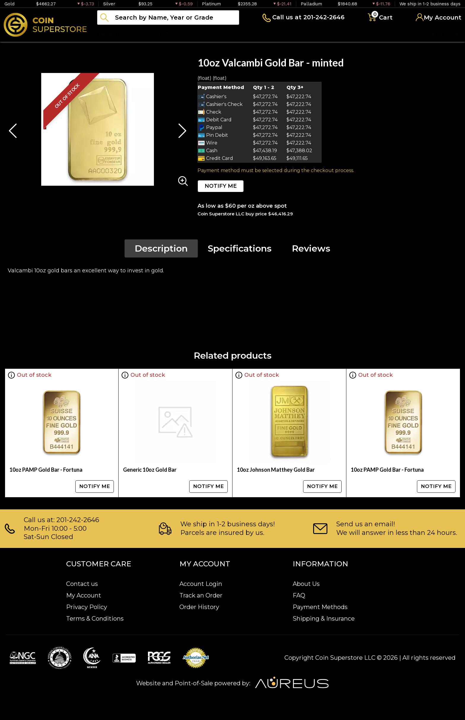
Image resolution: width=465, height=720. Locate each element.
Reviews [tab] (311, 248)
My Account (83, 595)
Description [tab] (161, 248)
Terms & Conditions (95, 618)
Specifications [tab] (240, 248)
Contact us (82, 583)
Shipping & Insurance (324, 618)
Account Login (200, 583)
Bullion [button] (109, 33)
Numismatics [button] (157, 33)
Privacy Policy (86, 607)
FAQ (299, 595)
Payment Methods (320, 607)
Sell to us (445, 33)
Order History (199, 607)
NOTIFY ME (221, 186)
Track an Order (200, 595)
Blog (299, 33)
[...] (168, 17)
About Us (306, 583)
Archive (264, 33)
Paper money (215, 33)
